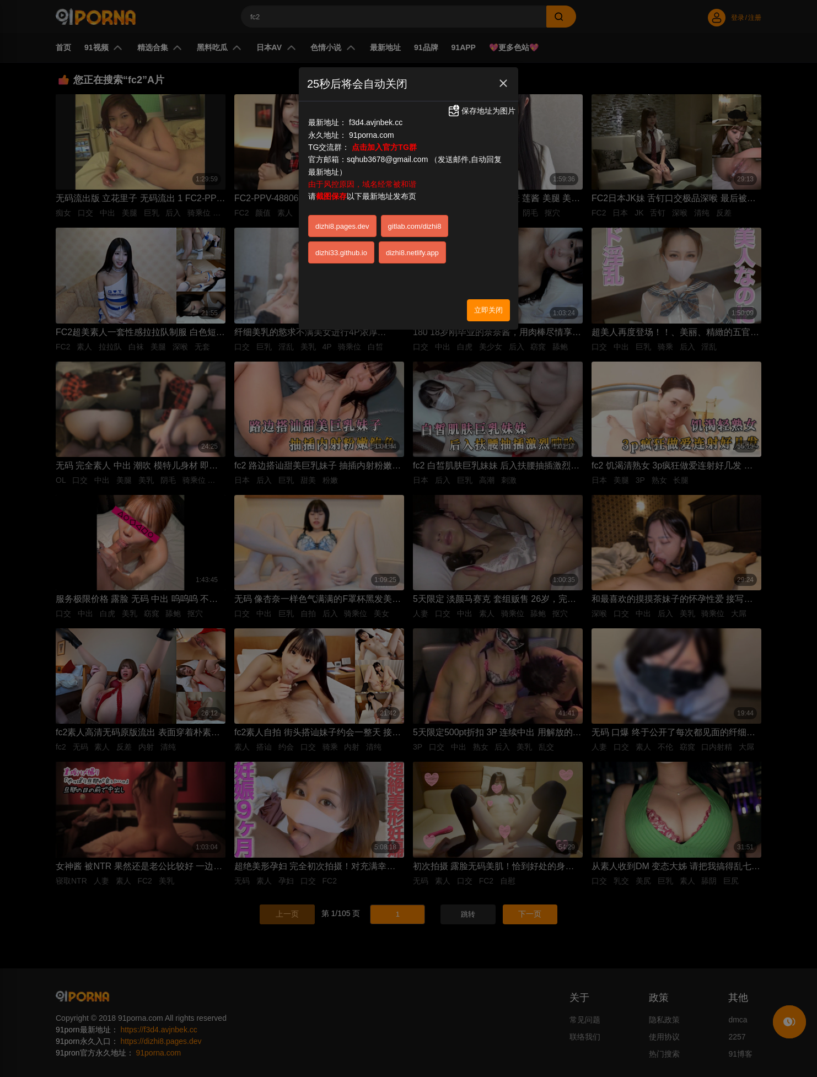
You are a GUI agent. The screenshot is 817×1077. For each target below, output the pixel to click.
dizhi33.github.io (341, 253)
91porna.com (371, 135)
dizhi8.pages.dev (342, 226)
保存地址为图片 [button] (481, 110)
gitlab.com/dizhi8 (415, 226)
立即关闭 (488, 310)
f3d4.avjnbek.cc (375, 122)
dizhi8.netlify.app (412, 253)
